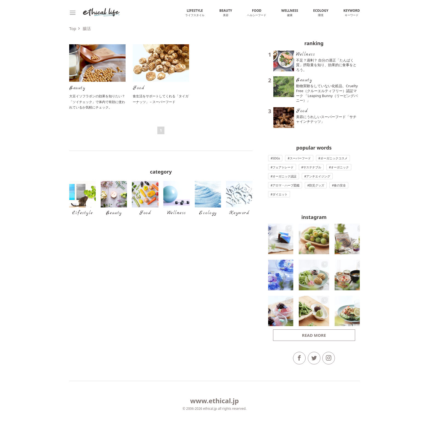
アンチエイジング (318, 176)
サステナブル (312, 167)
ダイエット (280, 194)
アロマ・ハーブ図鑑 (286, 185)
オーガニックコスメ (333, 158)
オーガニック (340, 167)
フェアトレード (283, 167)
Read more (314, 335)
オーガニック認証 (285, 176)
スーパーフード (300, 158)
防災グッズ (316, 185)
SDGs (276, 158)
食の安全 (340, 185)
